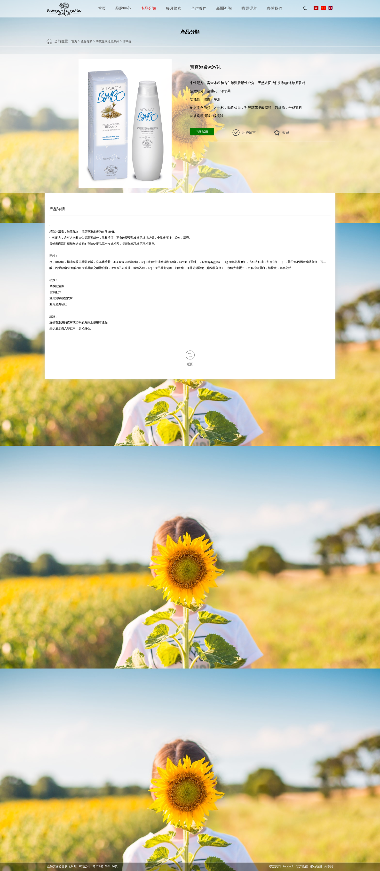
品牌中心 (123, 8)
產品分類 (148, 8)
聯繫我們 (275, 866)
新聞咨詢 (224, 8)
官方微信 (302, 866)
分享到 (328, 866)
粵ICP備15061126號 (105, 866)
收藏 (285, 133)
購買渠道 (249, 8)
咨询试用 (202, 132)
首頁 (102, 8)
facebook (288, 866)
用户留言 (249, 133)
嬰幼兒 (127, 39)
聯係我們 (274, 8)
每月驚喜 (173, 8)
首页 (74, 39)
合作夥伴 (198, 8)
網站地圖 (316, 866)
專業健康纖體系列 (107, 39)
